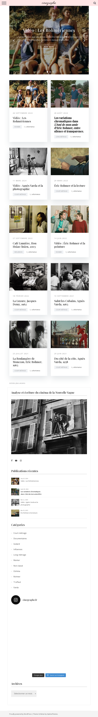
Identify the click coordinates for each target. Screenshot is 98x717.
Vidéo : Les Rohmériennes (49, 30)
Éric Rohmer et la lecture (69, 185)
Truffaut (17, 582)
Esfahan (42, 714)
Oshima (16, 571)
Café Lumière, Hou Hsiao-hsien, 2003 (24, 244)
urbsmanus (30, 127)
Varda (16, 587)
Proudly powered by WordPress (20, 714)
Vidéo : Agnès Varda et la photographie (28, 187)
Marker (16, 560)
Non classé (18, 565)
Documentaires (20, 538)
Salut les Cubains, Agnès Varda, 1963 (69, 302)
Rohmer (17, 127)
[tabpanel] (49, 39)
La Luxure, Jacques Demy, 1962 (24, 302)
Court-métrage (20, 194)
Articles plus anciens (17, 383)
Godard (16, 544)
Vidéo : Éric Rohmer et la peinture (69, 244)
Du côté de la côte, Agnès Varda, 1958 (69, 360)
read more (49, 47)
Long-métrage (61, 137)
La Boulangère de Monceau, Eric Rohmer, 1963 (27, 362)
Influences (18, 252)
